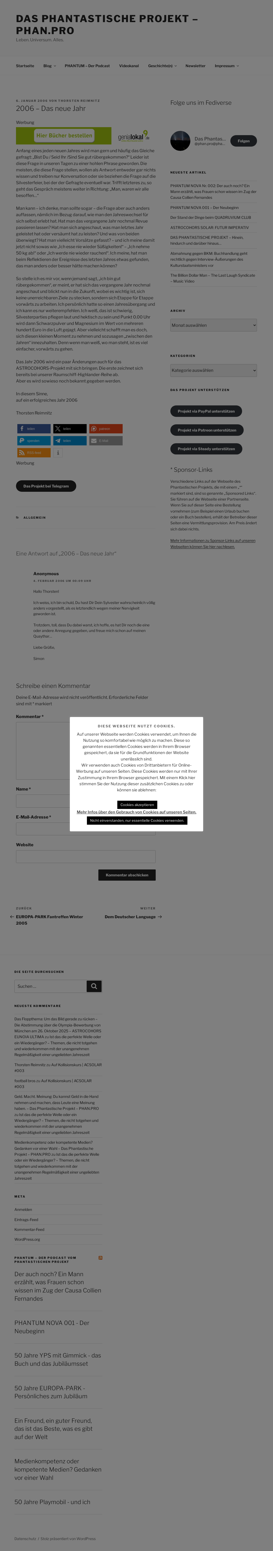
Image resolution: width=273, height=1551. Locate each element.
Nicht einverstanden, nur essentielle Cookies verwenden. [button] (137, 820)
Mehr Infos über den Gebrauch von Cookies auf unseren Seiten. (136, 812)
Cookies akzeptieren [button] (137, 805)
